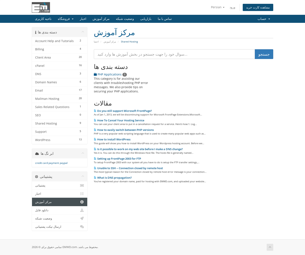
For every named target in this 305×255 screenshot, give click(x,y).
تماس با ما (165, 19)
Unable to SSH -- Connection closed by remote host (128, 168)
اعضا (96, 41)
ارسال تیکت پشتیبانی (59, 226)
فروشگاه (65, 19)
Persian (218, 7)
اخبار (83, 19)
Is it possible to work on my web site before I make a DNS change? (138, 149)
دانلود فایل (59, 210)
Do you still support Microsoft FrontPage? (123, 111)
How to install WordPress (112, 139)
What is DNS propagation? (113, 178)
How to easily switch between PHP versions (124, 130)
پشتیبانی (59, 185)
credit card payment (47, 163)
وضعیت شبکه (125, 19)
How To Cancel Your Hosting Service (119, 120)
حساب (264, 19)
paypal (64, 163)
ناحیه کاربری (43, 19)
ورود (232, 7)
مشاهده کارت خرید (258, 7)
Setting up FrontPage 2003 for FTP (117, 158)
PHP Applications (110, 74)
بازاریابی (145, 19)
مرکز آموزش (101, 19)
